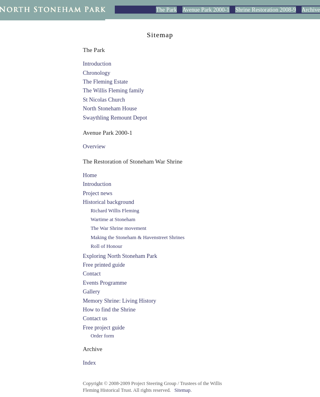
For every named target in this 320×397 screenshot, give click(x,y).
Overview (94, 146)
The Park (166, 9)
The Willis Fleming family (113, 90)
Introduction (97, 63)
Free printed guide (104, 264)
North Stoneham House (110, 108)
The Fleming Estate (105, 81)
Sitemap (182, 390)
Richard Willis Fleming (114, 210)
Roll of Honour (106, 246)
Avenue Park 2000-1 (206, 9)
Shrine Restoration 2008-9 (265, 9)
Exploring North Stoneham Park (120, 256)
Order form (102, 336)
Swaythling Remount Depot (115, 117)
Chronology (96, 73)
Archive (311, 9)
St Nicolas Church (104, 99)
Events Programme (105, 282)
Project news (97, 193)
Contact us (95, 318)
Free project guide (104, 327)
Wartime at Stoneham (112, 219)
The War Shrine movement (118, 228)
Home (90, 175)
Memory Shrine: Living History (119, 300)
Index (89, 362)
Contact (92, 273)
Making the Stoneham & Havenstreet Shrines (137, 237)
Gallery (91, 291)
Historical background (108, 202)
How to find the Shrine (109, 309)
